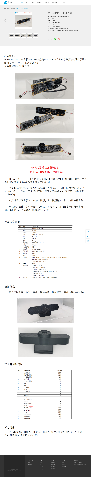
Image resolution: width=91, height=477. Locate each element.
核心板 (41, 464)
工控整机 (12, 8)
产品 (22, 2)
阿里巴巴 (64, 464)
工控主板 (41, 470)
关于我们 (39, 2)
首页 (17, 2)
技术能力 (53, 464)
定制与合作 (54, 2)
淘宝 (63, 462)
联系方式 (53, 468)
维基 (27, 2)
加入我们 (53, 466)
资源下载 (47, 2)
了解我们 (53, 462)
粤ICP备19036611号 (14, 472)
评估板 (41, 462)
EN (89, 2)
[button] (41, 20)
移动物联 (41, 468)
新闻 (33, 2)
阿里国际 (64, 466)
